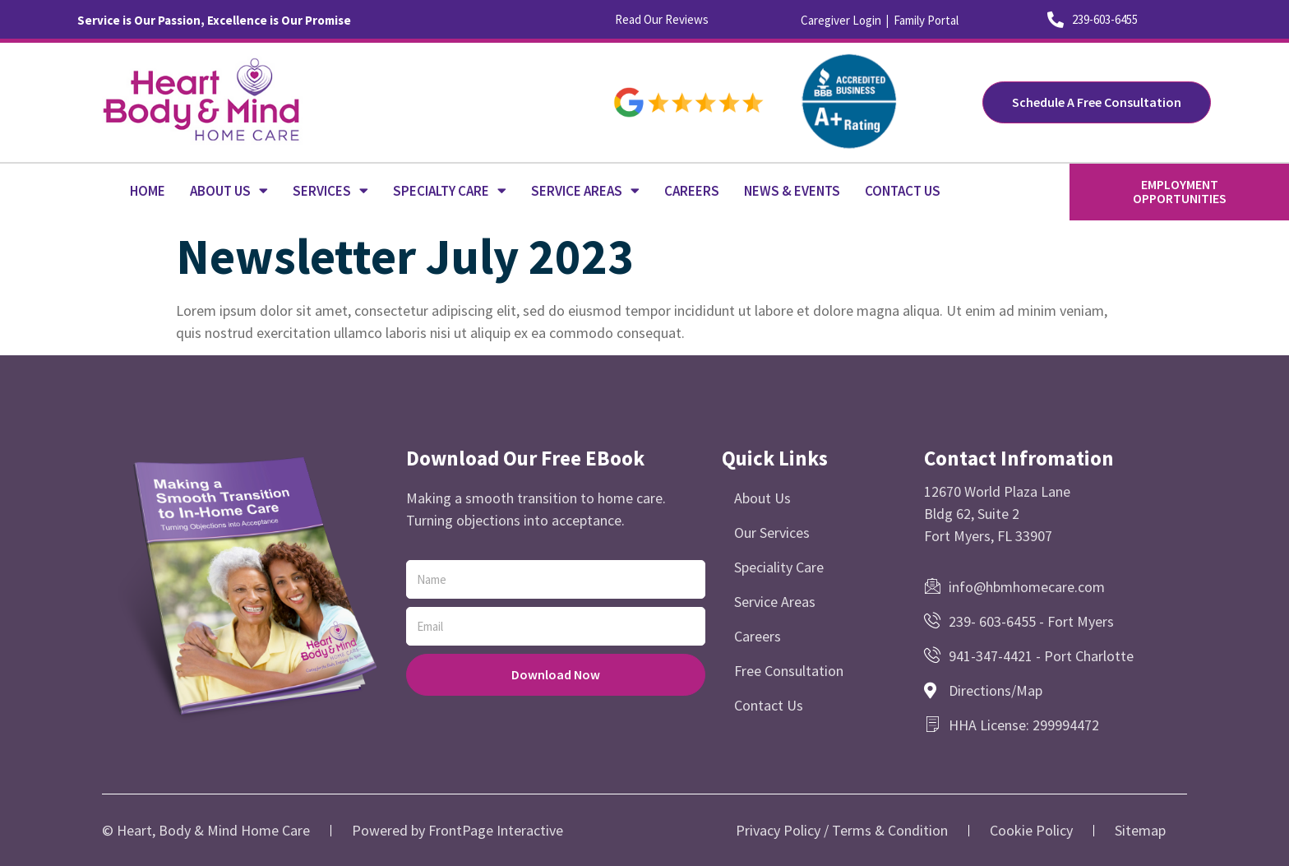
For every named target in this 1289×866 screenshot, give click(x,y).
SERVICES (330, 190)
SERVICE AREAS (585, 190)
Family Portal (926, 20)
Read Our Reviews (662, 19)
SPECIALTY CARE (449, 190)
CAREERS (691, 191)
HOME (147, 191)
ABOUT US (229, 190)
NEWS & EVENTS (792, 191)
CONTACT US (902, 191)
